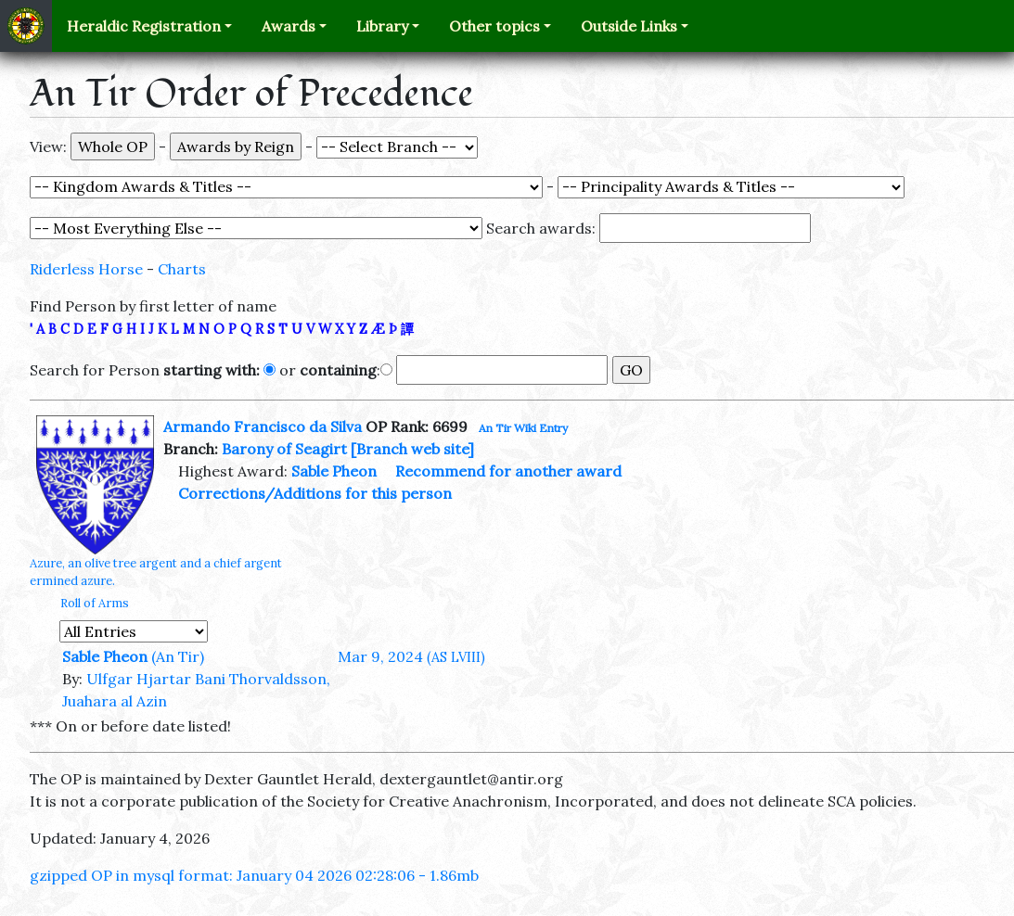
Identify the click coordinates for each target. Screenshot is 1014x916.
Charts (182, 269)
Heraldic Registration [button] (144, 26)
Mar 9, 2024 (411, 656)
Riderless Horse (86, 269)
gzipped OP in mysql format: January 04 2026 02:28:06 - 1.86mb (254, 875)
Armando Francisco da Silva (262, 426)
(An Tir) (177, 656)
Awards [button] (288, 26)
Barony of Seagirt (284, 448)
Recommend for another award (508, 471)
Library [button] (382, 26)
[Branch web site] (412, 448)
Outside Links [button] (629, 26)
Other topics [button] (494, 26)
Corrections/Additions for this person (315, 493)
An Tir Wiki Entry (523, 428)
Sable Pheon (334, 471)
